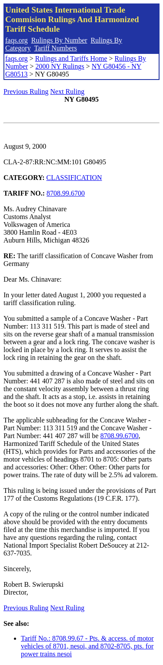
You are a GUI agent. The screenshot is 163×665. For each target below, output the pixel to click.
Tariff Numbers (55, 48)
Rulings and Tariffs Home (71, 58)
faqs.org (16, 40)
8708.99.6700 (66, 193)
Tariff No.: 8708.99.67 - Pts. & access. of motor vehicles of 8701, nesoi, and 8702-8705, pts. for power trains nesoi (87, 646)
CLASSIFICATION (74, 177)
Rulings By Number (59, 40)
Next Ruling (67, 91)
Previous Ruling (26, 91)
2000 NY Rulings (59, 66)
